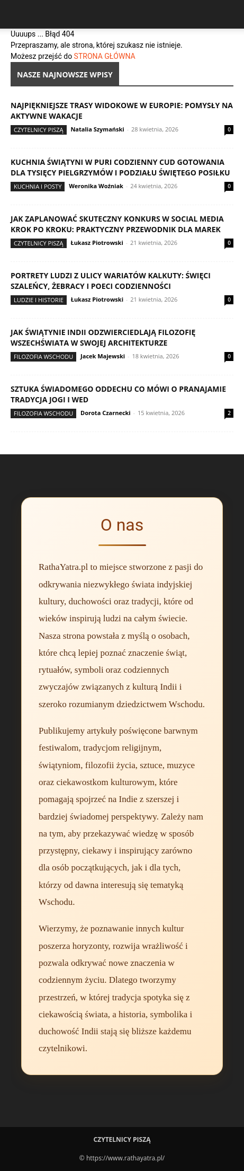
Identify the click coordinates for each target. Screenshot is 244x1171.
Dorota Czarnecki (105, 413)
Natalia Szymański (97, 129)
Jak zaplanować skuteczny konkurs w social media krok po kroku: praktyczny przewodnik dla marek (117, 224)
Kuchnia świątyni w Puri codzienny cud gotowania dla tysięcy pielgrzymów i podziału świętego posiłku (120, 167)
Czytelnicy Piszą (39, 130)
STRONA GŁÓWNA (104, 56)
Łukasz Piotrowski (96, 242)
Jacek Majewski (102, 356)
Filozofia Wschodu (43, 356)
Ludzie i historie (39, 300)
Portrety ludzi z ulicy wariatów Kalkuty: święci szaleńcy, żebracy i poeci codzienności (111, 280)
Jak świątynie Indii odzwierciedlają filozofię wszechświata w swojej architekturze (103, 337)
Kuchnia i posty (37, 186)
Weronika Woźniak (96, 186)
